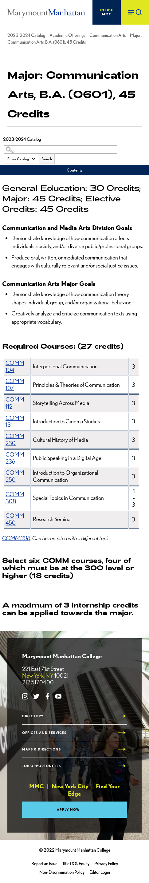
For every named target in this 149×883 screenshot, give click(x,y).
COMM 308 (15, 498)
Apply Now (68, 809)
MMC (106, 12)
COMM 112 (15, 403)
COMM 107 (15, 385)
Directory (33, 716)
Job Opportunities (41, 766)
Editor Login (99, 872)
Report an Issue (44, 863)
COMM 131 (15, 421)
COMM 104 (15, 366)
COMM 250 (15, 476)
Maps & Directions (41, 749)
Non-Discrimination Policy (61, 872)
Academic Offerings (67, 35)
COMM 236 (15, 458)
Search (46, 158)
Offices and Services (44, 733)
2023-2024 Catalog (26, 35)
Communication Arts (107, 35)
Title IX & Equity (75, 863)
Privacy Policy (106, 863)
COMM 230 (15, 440)
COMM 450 (15, 519)
